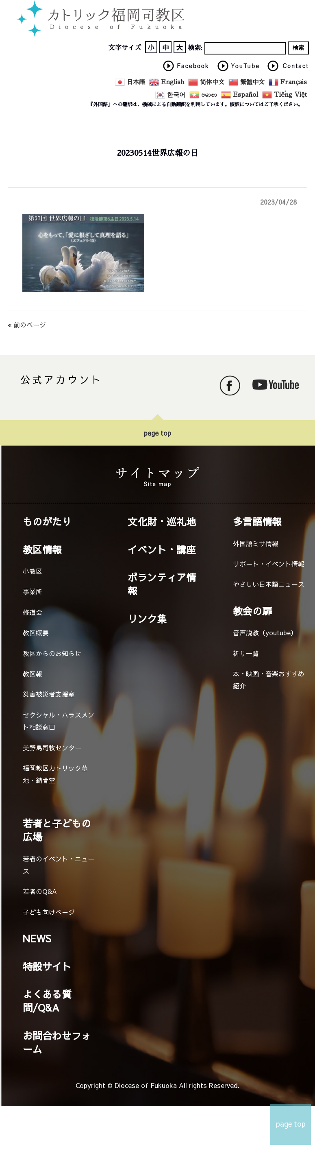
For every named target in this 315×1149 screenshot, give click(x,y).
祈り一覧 (246, 653)
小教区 (32, 571)
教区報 (32, 673)
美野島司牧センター (52, 747)
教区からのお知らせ (52, 653)
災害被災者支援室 (49, 693)
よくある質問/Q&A (47, 1000)
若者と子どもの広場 (57, 830)
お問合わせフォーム (57, 1042)
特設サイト (47, 966)
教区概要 (36, 632)
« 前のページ (27, 324)
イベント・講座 (162, 549)
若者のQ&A (40, 891)
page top (157, 432)
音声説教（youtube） (265, 632)
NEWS (37, 938)
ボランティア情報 (162, 583)
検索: (195, 48)
